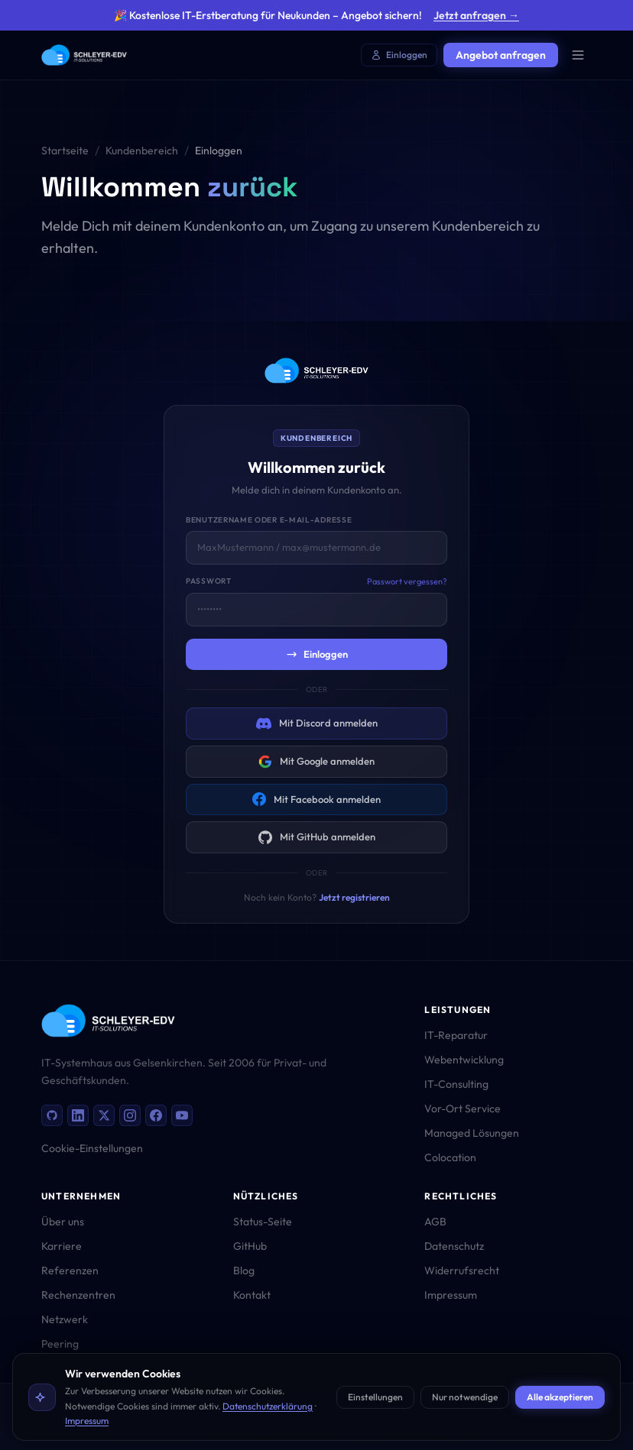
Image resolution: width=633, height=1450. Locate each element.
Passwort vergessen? (407, 581)
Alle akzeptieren (560, 1397)
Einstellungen (375, 1397)
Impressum (87, 1420)
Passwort (209, 581)
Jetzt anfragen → (476, 15)
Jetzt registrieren (354, 897)
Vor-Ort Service (462, 1108)
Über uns (62, 1221)
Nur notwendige (465, 1397)
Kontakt (252, 1295)
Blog (244, 1270)
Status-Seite (262, 1221)
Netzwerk (64, 1319)
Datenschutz (454, 1246)
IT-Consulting (456, 1084)
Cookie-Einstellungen (92, 1148)
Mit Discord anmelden (317, 723)
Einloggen (399, 54)
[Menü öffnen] (578, 55)
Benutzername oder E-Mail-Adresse (269, 520)
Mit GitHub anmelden (316, 837)
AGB (435, 1221)
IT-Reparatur (456, 1035)
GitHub (250, 1246)
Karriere (61, 1246)
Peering (60, 1344)
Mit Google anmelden (316, 762)
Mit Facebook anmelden (316, 799)
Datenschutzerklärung (267, 1406)
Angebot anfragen (501, 55)
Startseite (65, 150)
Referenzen (70, 1270)
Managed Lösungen (471, 1133)
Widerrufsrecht (461, 1270)
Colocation (450, 1157)
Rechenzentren (78, 1295)
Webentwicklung (464, 1059)
